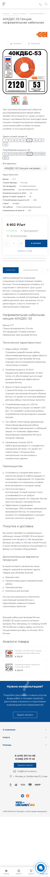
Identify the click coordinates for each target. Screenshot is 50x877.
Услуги (6, 737)
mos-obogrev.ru (19, 539)
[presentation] (47, 270)
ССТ (14, 179)
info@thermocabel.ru (27, 771)
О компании (9, 730)
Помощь (7, 745)
